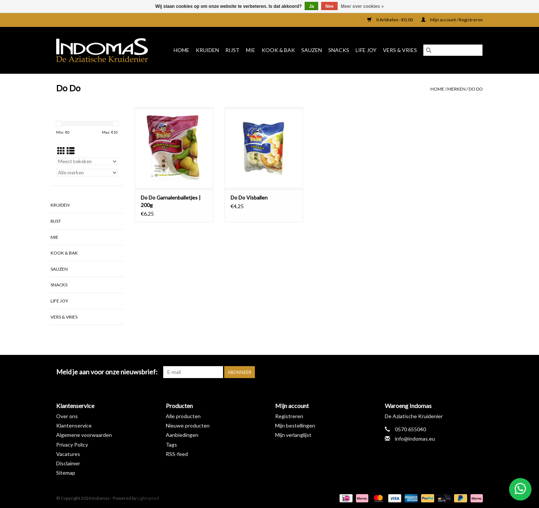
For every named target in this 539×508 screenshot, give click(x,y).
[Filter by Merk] (87, 172)
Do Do (476, 89)
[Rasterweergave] (61, 150)
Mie (250, 50)
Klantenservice (74, 425)
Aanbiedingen (182, 435)
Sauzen (311, 50)
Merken (456, 89)
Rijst (232, 50)
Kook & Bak (278, 50)
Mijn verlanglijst (293, 435)
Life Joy (366, 50)
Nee (329, 6)
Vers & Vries (400, 50)
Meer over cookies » (362, 6)
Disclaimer (68, 463)
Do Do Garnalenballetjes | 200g (171, 201)
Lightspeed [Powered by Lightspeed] (148, 498)
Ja (311, 6)
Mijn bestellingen (295, 425)
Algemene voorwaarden (84, 435)
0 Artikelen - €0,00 (390, 19)
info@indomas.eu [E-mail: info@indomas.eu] (415, 438)
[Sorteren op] (87, 161)
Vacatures (68, 454)
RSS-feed (177, 454)
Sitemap (65, 472)
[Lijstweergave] (70, 150)
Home (181, 50)
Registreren (289, 416)
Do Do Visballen (249, 197)
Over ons (67, 416)
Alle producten (183, 416)
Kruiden (207, 50)
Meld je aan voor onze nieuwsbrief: (107, 372)
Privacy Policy (72, 444)
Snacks (338, 50)
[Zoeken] (453, 50)
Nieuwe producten (188, 425)
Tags (171, 444)
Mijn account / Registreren (452, 19)
